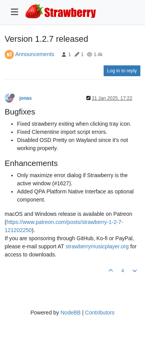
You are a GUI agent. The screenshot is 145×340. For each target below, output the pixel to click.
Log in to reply (122, 70)
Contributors (99, 312)
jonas (25, 98)
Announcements (34, 54)
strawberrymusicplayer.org (96, 246)
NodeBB (70, 312)
